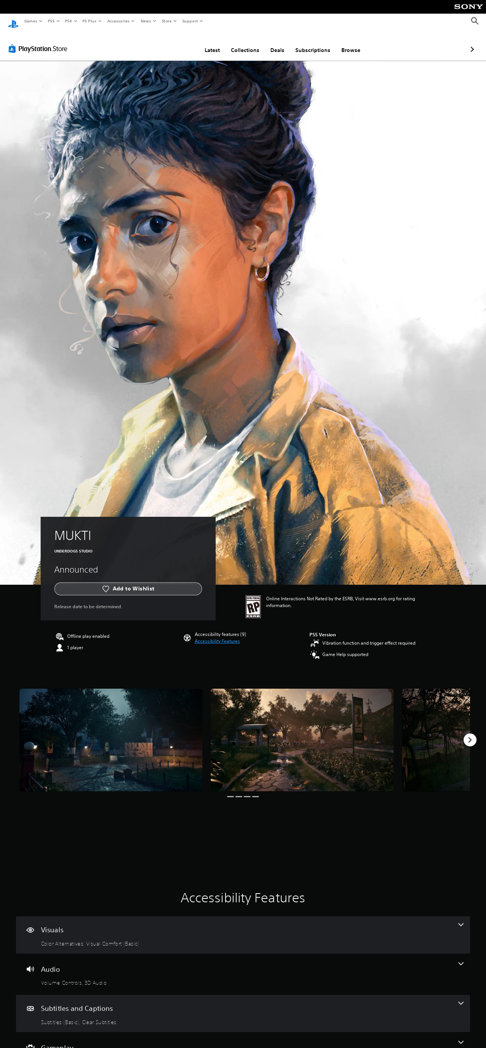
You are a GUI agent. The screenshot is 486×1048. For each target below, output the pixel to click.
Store (166, 21)
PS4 (68, 21)
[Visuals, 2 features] (243, 927)
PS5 (51, 21)
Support (189, 21)
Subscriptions (272, 42)
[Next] (470, 732)
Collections (205, 42)
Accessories (118, 21)
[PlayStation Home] (13, 21)
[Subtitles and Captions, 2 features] (243, 1006)
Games (30, 21)
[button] (217, 634)
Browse (310, 42)
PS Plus (89, 21)
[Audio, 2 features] (243, 967)
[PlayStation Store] (39, 41)
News (146, 21)
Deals (237, 42)
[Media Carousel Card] (110, 732)
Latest (172, 42)
